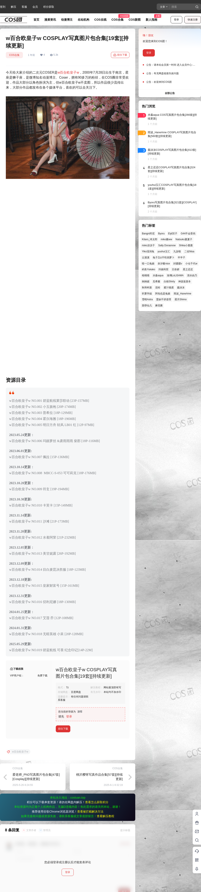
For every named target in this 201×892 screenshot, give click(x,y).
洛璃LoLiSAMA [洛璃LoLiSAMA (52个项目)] (175, 275)
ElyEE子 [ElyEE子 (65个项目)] (172, 233)
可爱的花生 (22, 830)
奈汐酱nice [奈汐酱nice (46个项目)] (164, 263)
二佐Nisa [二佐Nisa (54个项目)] (189, 251)
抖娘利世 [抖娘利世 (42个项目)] (164, 269)
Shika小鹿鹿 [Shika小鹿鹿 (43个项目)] (186, 245)
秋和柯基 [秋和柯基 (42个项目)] (147, 287)
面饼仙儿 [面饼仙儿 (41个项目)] (147, 305)
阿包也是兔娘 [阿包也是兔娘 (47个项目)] (162, 293)
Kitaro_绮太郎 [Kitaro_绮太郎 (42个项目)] (149, 239)
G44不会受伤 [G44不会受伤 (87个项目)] (188, 233)
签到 (2, 6)
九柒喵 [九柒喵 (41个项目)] (177, 251)
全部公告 (170, 93)
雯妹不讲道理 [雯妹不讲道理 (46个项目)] (163, 299)
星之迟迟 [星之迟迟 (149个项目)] (188, 269)
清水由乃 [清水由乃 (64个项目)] (192, 275)
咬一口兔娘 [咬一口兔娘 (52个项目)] (148, 263)
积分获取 (48, 6)
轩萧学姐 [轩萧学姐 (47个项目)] (147, 293)
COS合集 (14, 55)
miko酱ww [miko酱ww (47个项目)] (166, 239)
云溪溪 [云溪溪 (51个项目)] (145, 257)
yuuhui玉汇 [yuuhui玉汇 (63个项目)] (164, 251)
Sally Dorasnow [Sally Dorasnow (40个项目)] (166, 245)
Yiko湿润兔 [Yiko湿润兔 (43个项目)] (148, 251)
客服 (24, 6)
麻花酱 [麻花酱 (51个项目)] (159, 305)
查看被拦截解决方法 (90, 702)
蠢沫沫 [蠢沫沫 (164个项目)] (181, 287)
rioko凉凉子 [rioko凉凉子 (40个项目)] (148, 245)
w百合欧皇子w (68, 72)
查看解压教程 (105, 707)
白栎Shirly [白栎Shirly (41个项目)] (169, 281)
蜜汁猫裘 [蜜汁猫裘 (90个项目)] (169, 287)
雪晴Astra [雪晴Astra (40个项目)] (147, 299)
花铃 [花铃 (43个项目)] (157, 287)
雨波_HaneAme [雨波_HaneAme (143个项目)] (182, 293)
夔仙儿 (19, 796)
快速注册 (193, 19)
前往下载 (120, 55)
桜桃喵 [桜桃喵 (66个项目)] (145, 275)
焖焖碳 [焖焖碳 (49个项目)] (145, 281)
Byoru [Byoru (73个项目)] (161, 233)
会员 (35, 6)
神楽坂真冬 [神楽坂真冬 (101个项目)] (184, 281)
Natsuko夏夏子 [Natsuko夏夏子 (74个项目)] (184, 239)
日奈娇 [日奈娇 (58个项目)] (175, 269)
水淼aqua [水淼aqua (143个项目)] (158, 275)
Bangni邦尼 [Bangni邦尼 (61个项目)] (148, 233)
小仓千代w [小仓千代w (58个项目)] (191, 263)
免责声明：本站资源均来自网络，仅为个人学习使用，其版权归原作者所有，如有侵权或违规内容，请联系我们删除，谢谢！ (100, 885)
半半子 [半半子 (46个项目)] (181, 257)
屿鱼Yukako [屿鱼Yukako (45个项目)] (148, 269)
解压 (13, 6)
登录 (176, 19)
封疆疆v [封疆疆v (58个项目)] (177, 263)
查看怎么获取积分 (96, 693)
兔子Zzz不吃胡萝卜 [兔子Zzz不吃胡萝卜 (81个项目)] (163, 257)
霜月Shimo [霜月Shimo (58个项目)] (181, 299)
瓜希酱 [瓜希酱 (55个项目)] (156, 281)
